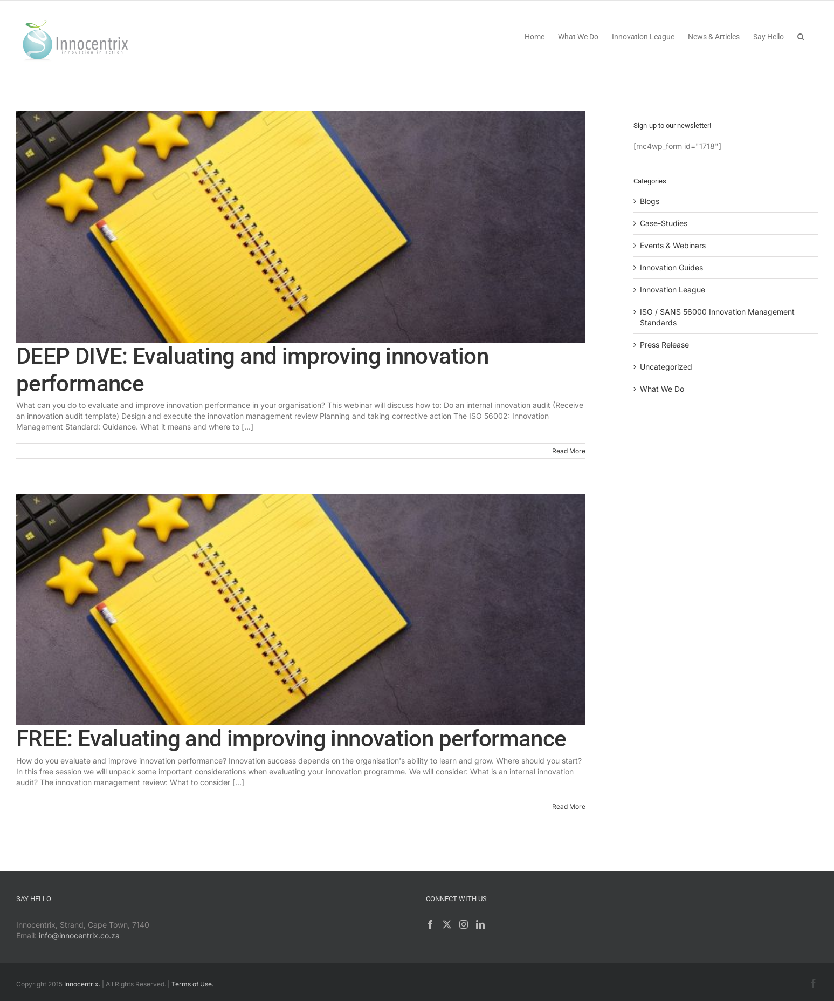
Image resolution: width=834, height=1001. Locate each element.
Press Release (664, 344)
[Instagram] (463, 924)
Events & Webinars (673, 245)
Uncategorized (666, 366)
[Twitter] (447, 924)
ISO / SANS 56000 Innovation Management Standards (717, 317)
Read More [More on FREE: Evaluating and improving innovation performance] (568, 806)
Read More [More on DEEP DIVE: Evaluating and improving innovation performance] (568, 451)
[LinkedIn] (480, 924)
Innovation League (672, 289)
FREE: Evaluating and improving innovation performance (291, 738)
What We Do (662, 388)
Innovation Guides (671, 267)
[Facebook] (430, 924)
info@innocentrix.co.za (79, 935)
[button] (800, 36)
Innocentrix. (82, 984)
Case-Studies (663, 223)
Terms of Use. (192, 984)
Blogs (649, 201)
